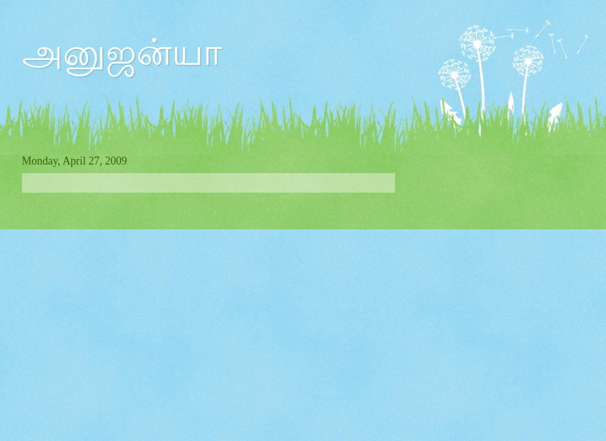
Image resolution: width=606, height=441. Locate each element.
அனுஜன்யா (122, 52)
